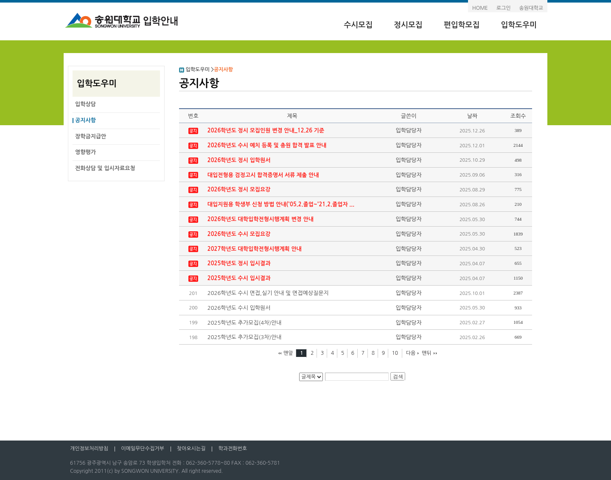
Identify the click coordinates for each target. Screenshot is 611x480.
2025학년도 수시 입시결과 (239, 278)
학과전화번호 (232, 448)
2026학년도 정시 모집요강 (239, 189)
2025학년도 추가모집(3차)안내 (244, 337)
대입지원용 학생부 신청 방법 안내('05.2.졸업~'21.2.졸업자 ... (280, 204)
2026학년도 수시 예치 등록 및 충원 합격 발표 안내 (267, 145)
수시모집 (358, 25)
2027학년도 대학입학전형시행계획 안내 (254, 249)
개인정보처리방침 (89, 448)
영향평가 (85, 152)
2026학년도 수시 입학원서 (239, 308)
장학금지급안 (90, 136)
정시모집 (408, 25)
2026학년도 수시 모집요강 (239, 234)
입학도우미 (519, 25)
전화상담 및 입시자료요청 (105, 168)
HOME (480, 8)
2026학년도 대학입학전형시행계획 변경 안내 (260, 219)
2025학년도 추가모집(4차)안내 (244, 323)
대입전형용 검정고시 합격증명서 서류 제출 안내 (263, 175)
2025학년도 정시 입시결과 (239, 263)
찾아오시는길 (191, 448)
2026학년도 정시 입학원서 (239, 160)
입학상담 (85, 104)
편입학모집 (462, 25)
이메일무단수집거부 (142, 448)
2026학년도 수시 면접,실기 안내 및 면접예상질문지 (268, 293)
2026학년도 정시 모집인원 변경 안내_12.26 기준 (266, 130)
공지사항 (85, 120)
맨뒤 (427, 353)
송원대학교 (531, 8)
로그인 (503, 8)
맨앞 (288, 353)
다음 (411, 353)
